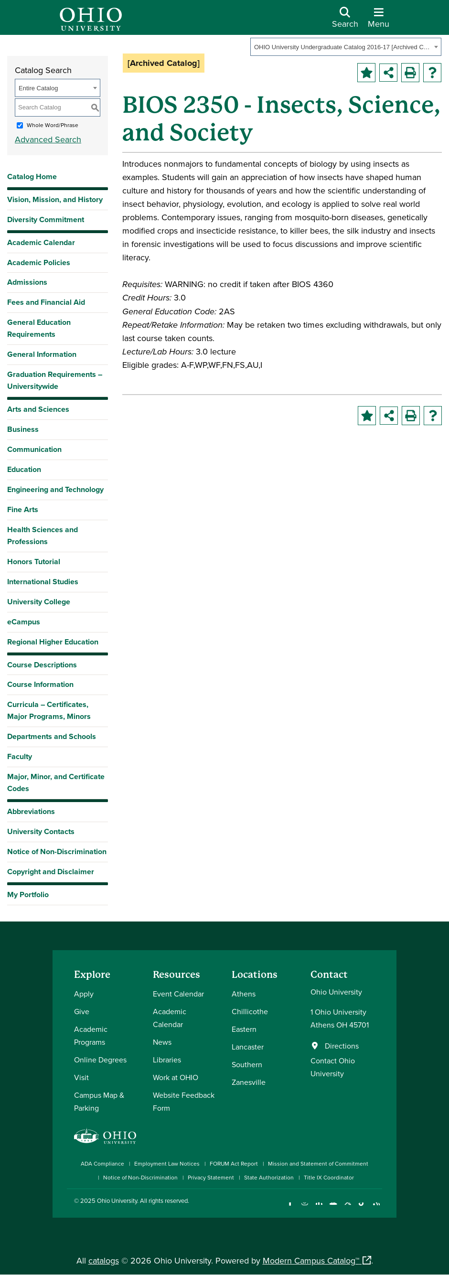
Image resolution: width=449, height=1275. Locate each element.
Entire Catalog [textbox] (38, 88)
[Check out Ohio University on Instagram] (304, 1208)
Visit (81, 1077)
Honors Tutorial (33, 561)
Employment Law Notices (167, 1163)
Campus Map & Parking (99, 1101)
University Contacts (41, 831)
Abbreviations (31, 811)
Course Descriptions (42, 664)
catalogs (103, 1260)
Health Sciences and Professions (42, 535)
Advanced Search (48, 139)
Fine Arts (22, 509)
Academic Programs (90, 1035)
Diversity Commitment (45, 219)
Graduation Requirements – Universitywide (54, 380)
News (162, 1042)
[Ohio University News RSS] (376, 1208)
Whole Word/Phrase (52, 125)
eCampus (23, 621)
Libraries (167, 1059)
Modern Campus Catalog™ (311, 1260)
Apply (84, 993)
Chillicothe (250, 1011)
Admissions (27, 282)
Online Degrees (100, 1059)
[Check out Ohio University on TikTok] (362, 1208)
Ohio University (117, 1200)
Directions (342, 1045)
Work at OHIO (175, 1077)
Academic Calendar (41, 242)
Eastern (244, 1029)
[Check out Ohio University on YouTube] (333, 1208)
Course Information (40, 684)
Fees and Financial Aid (46, 302)
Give (81, 1011)
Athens (244, 993)
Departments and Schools (51, 736)
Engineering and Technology (55, 489)
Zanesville (249, 1082)
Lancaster (248, 1046)
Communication (34, 449)
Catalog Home (32, 176)
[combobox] (345, 47)
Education (24, 469)
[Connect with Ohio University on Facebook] (290, 1208)
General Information (41, 354)
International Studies (42, 581)
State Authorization (269, 1177)
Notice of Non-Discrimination (57, 851)
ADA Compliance (102, 1163)
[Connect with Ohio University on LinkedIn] (319, 1208)
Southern (247, 1064)
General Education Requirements (39, 328)
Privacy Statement (211, 1177)
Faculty (19, 756)
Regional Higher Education (52, 641)
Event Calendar (178, 993)
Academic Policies (38, 262)
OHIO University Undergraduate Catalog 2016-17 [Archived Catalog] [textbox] (342, 47)
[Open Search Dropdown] (345, 21)
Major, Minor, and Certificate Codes (56, 782)
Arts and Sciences (38, 409)
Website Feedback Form (183, 1101)
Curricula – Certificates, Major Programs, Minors (49, 710)
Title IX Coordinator (329, 1177)
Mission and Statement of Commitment (318, 1163)
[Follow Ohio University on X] (347, 1208)
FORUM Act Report (234, 1163)
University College (38, 601)
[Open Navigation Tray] (378, 21)
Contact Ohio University (332, 1067)
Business (23, 429)
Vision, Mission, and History (55, 199)
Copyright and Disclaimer (50, 871)
